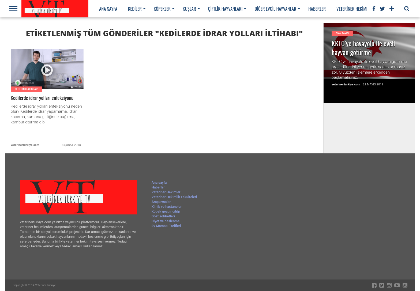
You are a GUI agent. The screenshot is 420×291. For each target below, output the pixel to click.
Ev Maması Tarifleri (166, 226)
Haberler (317, 8)
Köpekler (162, 8)
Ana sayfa (108, 8)
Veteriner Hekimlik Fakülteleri (174, 197)
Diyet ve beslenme (166, 221)
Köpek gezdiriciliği (166, 211)
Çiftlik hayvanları (225, 8)
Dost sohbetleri (163, 216)
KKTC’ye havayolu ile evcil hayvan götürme (363, 48)
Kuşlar (189, 8)
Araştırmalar (161, 202)
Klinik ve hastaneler (167, 207)
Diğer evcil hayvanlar (275, 8)
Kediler (135, 8)
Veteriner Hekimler (354, 8)
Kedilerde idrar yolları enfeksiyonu (42, 98)
